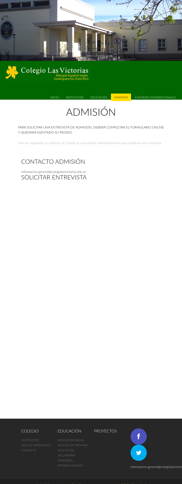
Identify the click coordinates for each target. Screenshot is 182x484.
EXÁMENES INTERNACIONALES (155, 97)
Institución (75, 97)
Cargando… (86, 296)
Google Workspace (36, 445)
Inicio (55, 97)
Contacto (28, 450)
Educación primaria (73, 445)
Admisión (121, 97)
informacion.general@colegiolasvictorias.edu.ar (53, 172)
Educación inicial (71, 440)
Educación (98, 97)
